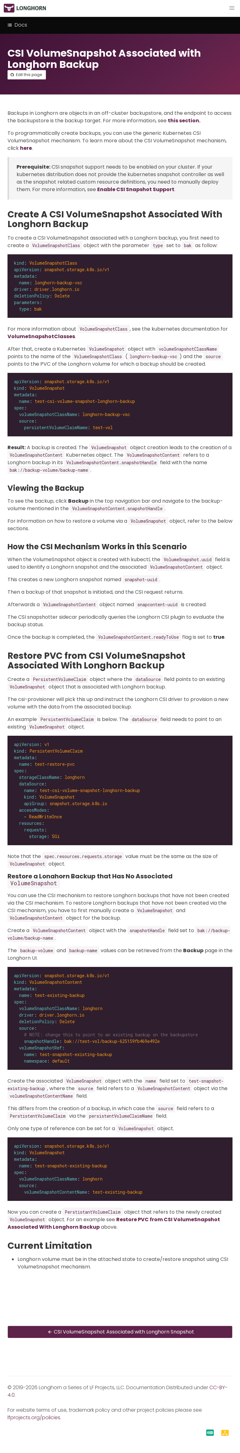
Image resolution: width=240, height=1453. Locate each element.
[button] (232, 8)
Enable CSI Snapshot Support (135, 189)
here (26, 148)
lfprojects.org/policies (34, 1417)
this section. (184, 120)
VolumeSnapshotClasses (41, 336)
